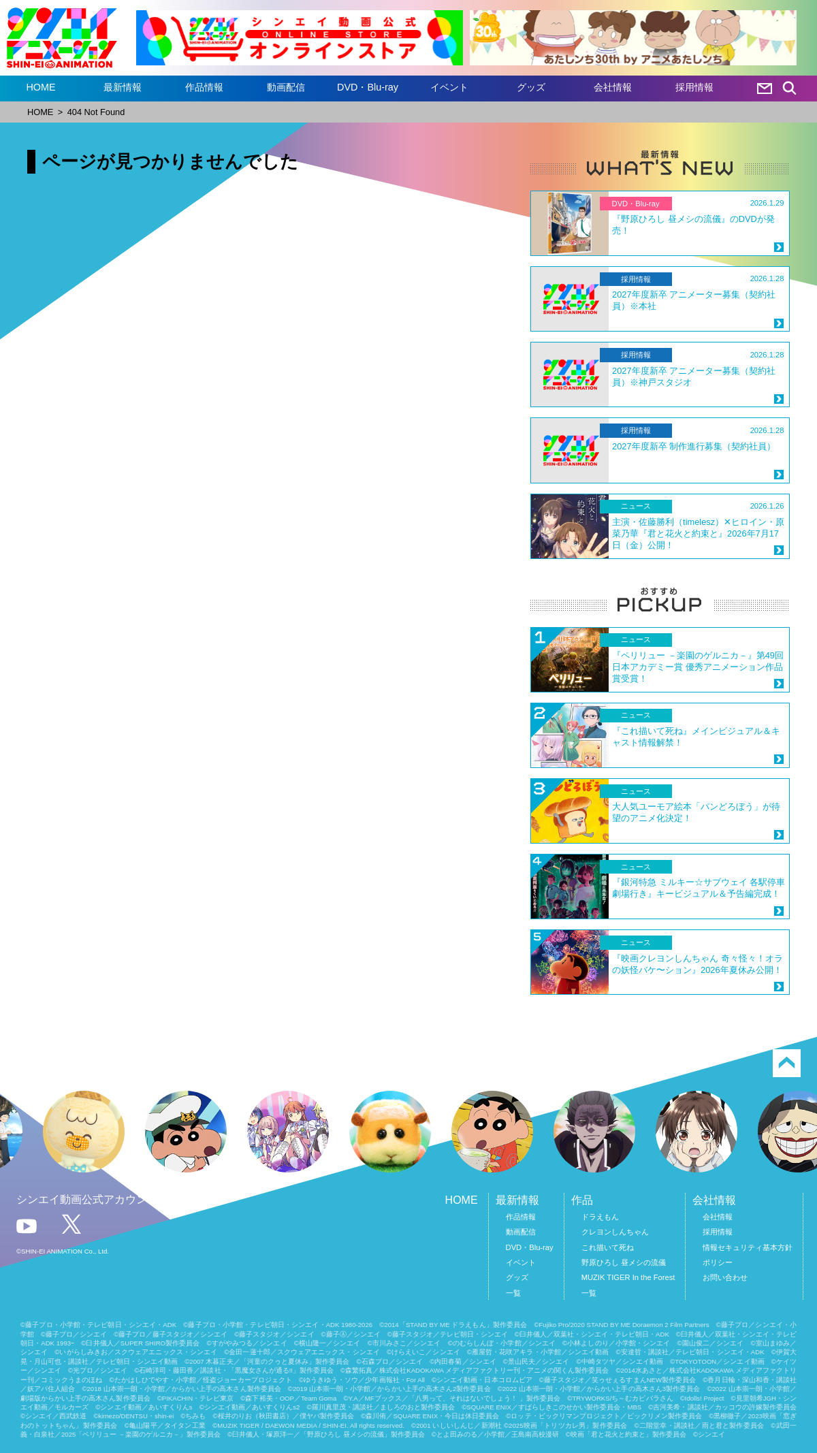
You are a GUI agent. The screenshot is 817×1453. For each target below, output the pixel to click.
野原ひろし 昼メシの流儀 (623, 1262)
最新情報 (122, 87)
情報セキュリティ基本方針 (747, 1247)
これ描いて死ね (607, 1247)
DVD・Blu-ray (367, 87)
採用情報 (694, 87)
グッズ (531, 87)
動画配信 (286, 87)
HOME (40, 87)
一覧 (513, 1293)
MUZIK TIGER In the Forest (628, 1277)
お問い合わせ (725, 1277)
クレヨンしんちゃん (615, 1232)
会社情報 (613, 87)
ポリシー (718, 1262)
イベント (449, 87)
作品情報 (204, 87)
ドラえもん (600, 1217)
